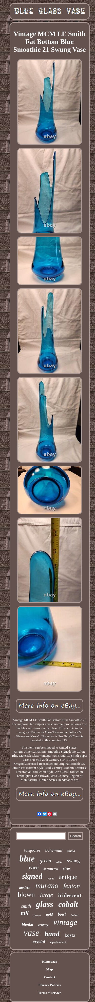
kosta (70, 935)
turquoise (32, 850)
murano (46, 885)
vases (50, 878)
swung (73, 860)
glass (44, 904)
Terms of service (49, 993)
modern (24, 888)
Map (49, 969)
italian (74, 915)
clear (66, 869)
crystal (39, 941)
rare (34, 868)
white (59, 862)
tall (25, 913)
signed (32, 876)
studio (71, 851)
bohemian (53, 850)
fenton (71, 886)
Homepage (49, 961)
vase (31, 933)
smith (26, 906)
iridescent (69, 895)
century (43, 925)
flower (37, 915)
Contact (49, 977)
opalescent (58, 942)
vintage (65, 922)
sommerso (51, 869)
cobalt (68, 904)
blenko (27, 924)
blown (26, 894)
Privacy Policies (50, 985)
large (46, 895)
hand (51, 934)
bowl (62, 914)
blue (26, 858)
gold (49, 914)
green (45, 860)
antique (68, 877)
